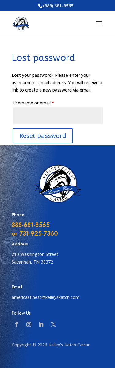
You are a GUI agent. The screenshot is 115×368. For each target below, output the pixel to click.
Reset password (42, 135)
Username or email (42, 102)
